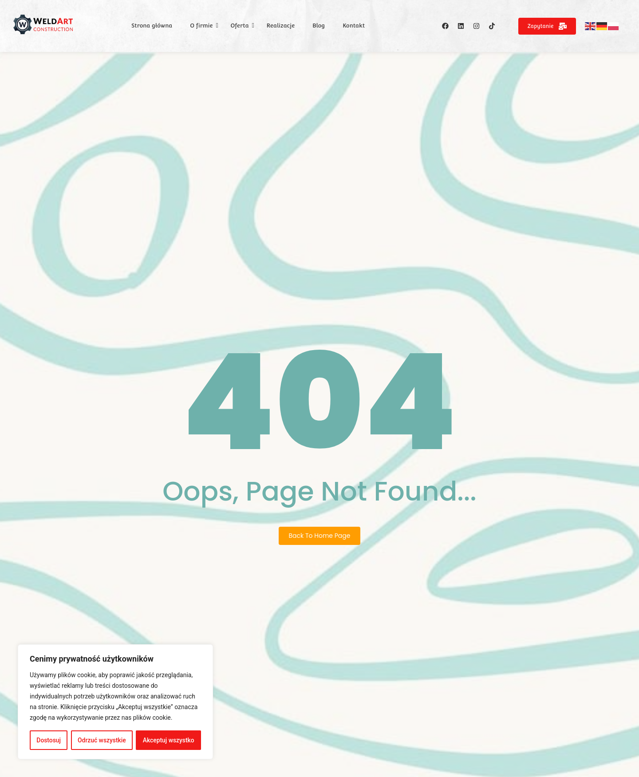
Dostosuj (48, 740)
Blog (318, 25)
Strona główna (151, 25)
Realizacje (281, 25)
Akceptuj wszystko (168, 740)
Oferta (239, 25)
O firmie (201, 25)
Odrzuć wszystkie (101, 740)
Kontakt (354, 25)
